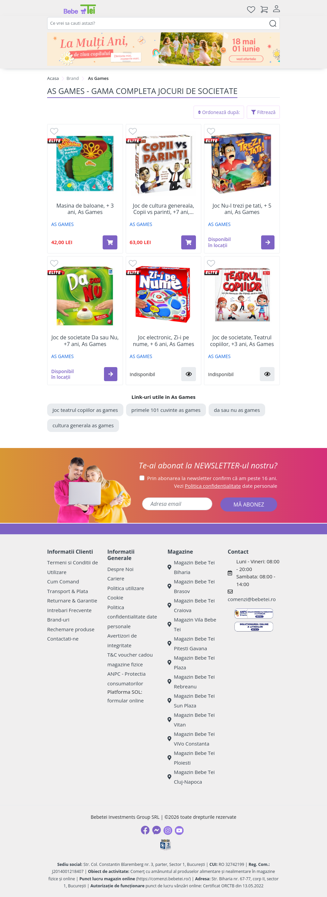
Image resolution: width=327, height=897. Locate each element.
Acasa (53, 78)
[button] (268, 242)
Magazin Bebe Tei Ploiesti (191, 758)
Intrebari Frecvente (69, 610)
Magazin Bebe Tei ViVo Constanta (191, 739)
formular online (125, 700)
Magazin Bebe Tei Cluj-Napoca (191, 777)
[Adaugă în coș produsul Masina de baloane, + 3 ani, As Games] (110, 242)
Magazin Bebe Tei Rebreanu (191, 681)
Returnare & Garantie (72, 600)
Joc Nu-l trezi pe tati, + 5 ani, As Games (242, 209)
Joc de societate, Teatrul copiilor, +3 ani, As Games (242, 340)
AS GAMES (62, 224)
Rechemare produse (70, 629)
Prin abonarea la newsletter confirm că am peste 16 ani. (212, 478)
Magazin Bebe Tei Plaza (191, 662)
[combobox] (163, 23)
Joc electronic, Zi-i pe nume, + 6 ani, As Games (163, 340)
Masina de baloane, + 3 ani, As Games (85, 209)
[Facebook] (145, 830)
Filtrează (263, 112)
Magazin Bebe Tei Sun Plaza (191, 700)
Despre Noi (120, 569)
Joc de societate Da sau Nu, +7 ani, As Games (85, 340)
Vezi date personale (226, 485)
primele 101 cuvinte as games (166, 410)
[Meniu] (52, 9)
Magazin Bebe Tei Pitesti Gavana (191, 643)
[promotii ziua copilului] (163, 49)
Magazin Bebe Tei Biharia (191, 567)
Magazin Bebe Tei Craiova (191, 605)
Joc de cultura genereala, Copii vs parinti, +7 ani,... (163, 209)
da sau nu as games (237, 410)
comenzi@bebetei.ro (252, 599)
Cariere (115, 578)
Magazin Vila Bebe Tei (192, 624)
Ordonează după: (219, 112)
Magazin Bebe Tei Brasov (191, 586)
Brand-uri (58, 619)
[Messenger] (156, 830)
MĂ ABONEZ (248, 504)
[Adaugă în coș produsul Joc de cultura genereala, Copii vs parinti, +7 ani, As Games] (188, 242)
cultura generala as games (83, 425)
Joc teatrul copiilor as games (85, 410)
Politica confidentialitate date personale (132, 617)
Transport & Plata (67, 591)
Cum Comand (63, 581)
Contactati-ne (63, 638)
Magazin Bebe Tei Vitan (191, 719)
